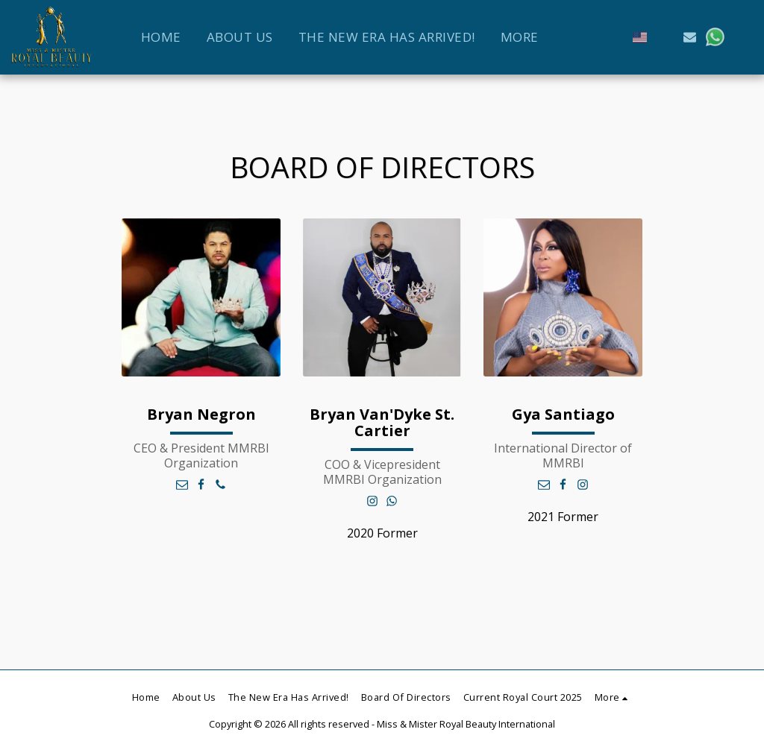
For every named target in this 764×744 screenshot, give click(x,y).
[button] (665, 37)
